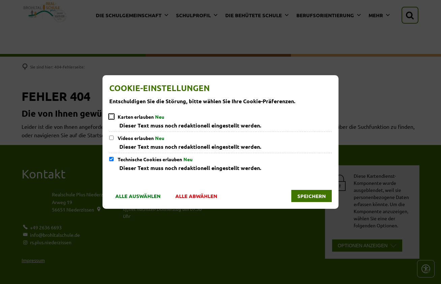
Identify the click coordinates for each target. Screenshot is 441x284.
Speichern (311, 196)
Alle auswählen (137, 196)
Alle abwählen (196, 196)
